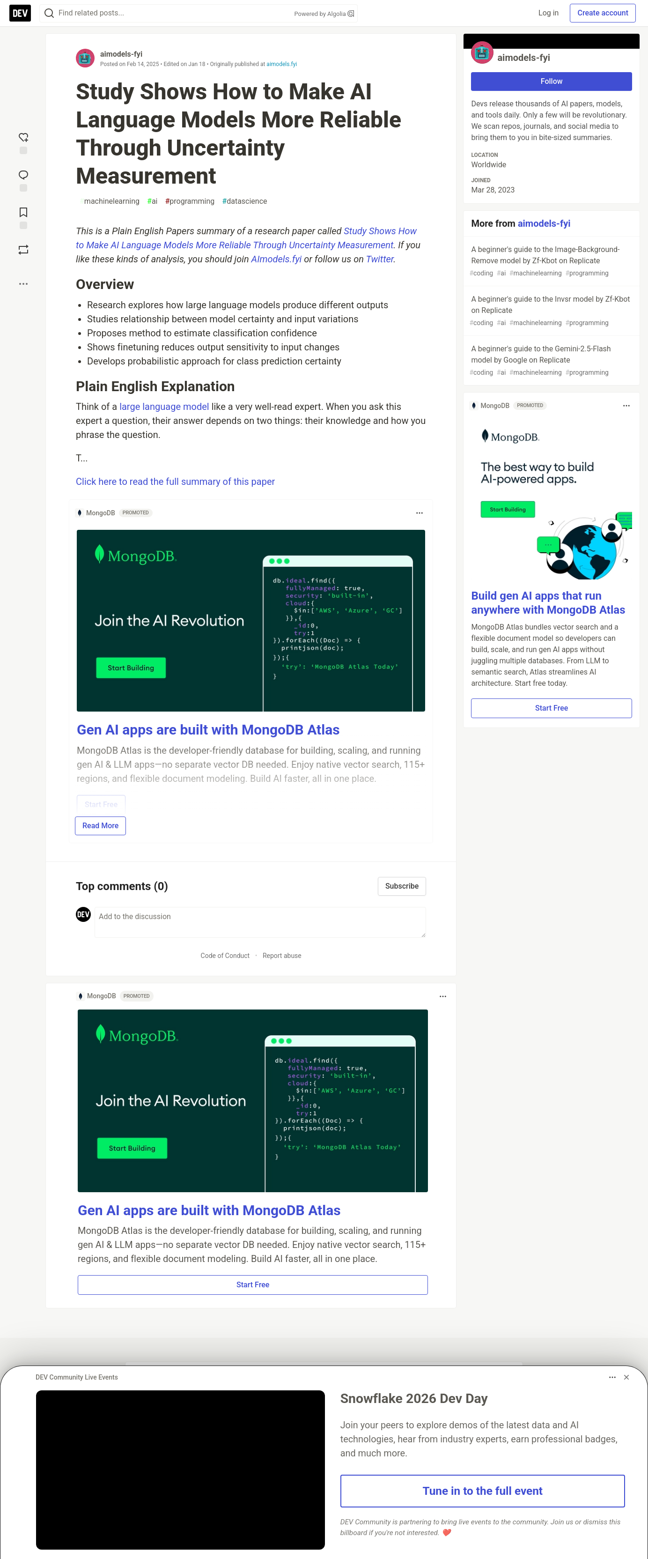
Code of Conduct (225, 955)
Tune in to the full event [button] (483, 1491)
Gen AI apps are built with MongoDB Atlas (208, 729)
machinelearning (110, 201)
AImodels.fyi (276, 259)
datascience (244, 201)
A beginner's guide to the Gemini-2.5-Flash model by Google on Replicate (550, 361)
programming (190, 201)
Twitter (380, 259)
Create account (602, 12)
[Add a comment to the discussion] (260, 922)
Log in (548, 12)
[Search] (49, 13)
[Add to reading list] (23, 217)
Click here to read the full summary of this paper (175, 481)
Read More (100, 825)
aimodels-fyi (121, 54)
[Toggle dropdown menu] (419, 512)
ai (152, 201)
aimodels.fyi (281, 64)
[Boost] (23, 250)
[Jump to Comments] (23, 180)
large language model (164, 406)
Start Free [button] (252, 1284)
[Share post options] (23, 284)
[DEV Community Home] (20, 13)
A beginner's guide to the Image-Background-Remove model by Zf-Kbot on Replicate (550, 261)
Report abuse (282, 955)
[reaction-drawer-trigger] (23, 142)
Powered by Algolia (324, 13)
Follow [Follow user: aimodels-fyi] (552, 81)
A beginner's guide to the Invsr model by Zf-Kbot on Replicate (550, 311)
